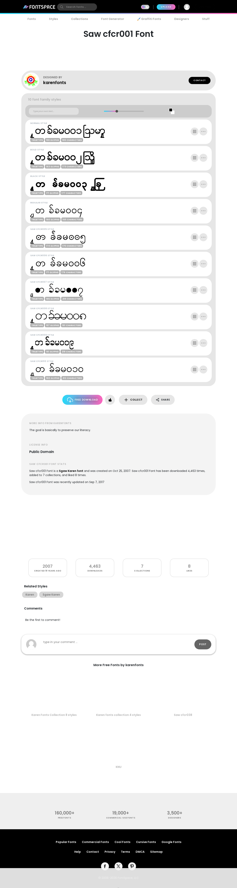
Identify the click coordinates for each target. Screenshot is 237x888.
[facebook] (105, 866)
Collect (133, 399)
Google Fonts (171, 842)
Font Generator (112, 19)
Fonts (31, 19)
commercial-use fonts (120, 817)
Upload (166, 6)
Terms (125, 852)
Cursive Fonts (146, 842)
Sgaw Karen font (71, 471)
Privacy (110, 852)
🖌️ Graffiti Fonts (149, 19)
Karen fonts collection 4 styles (118, 715)
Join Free (205, 6)
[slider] (116, 111)
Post (203, 644)
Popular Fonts (66, 842)
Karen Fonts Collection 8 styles (54, 715)
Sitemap (156, 852)
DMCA (140, 852)
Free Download (82, 399)
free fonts (64, 817)
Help (77, 852)
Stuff (206, 19)
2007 (48, 566)
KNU (118, 767)
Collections (79, 19)
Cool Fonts (122, 842)
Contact (199, 80)
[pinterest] (132, 866)
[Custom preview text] (54, 111)
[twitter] (118, 866)
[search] (77, 7)
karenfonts (54, 82)
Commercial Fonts (95, 842)
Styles (53, 19)
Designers (181, 19)
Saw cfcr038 (183, 715)
